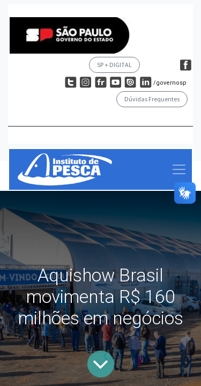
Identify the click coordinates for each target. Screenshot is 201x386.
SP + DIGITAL (114, 65)
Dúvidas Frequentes (152, 99)
